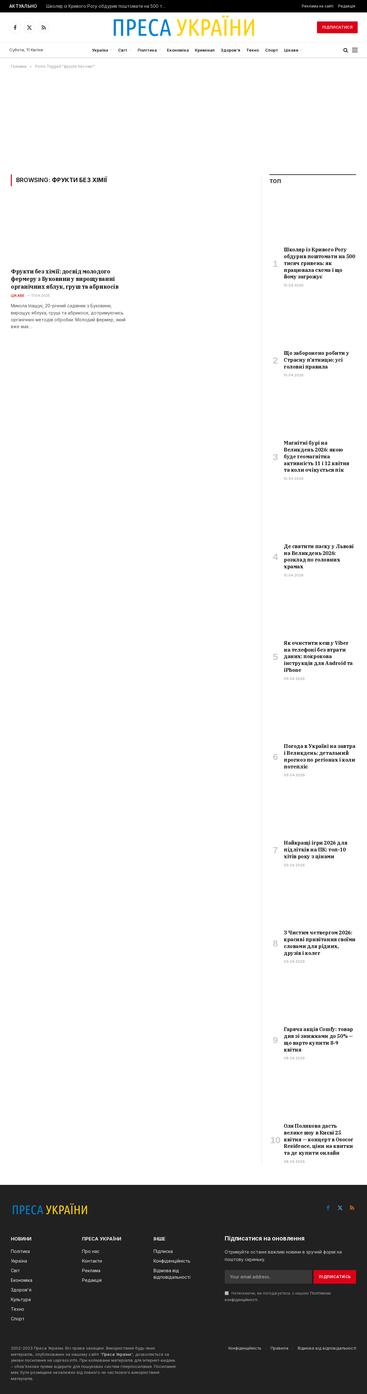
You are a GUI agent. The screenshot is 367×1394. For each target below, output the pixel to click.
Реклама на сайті (317, 6)
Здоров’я (230, 50)
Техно (252, 50)
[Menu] (355, 50)
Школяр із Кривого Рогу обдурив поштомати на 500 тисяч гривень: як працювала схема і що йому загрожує (108, 6)
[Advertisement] (183, 121)
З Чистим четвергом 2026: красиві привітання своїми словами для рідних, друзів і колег (320, 942)
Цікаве (291, 50)
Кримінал (205, 50)
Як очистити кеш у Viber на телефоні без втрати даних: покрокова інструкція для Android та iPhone (318, 656)
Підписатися (337, 27)
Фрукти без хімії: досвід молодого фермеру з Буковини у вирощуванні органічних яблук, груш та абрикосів (64, 279)
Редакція (346, 6)
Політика (147, 50)
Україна (100, 50)
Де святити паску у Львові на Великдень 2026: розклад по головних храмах (319, 556)
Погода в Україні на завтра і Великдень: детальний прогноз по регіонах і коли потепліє (320, 756)
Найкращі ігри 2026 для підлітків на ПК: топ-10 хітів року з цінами (315, 850)
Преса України (116, 1354)
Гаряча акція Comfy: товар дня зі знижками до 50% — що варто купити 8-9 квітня (318, 1039)
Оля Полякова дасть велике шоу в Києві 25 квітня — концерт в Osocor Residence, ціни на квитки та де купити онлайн (318, 1139)
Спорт (271, 50)
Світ (122, 50)
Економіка (178, 50)
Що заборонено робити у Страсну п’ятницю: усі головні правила (316, 360)
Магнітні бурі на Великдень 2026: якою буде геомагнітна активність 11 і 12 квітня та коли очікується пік (316, 456)
